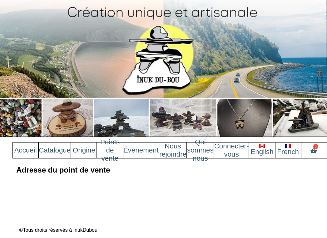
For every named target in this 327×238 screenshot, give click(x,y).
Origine (84, 150)
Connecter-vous (231, 150)
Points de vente (110, 150)
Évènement (141, 150)
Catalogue (55, 150)
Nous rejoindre (172, 150)
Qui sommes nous (200, 150)
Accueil (25, 150)
